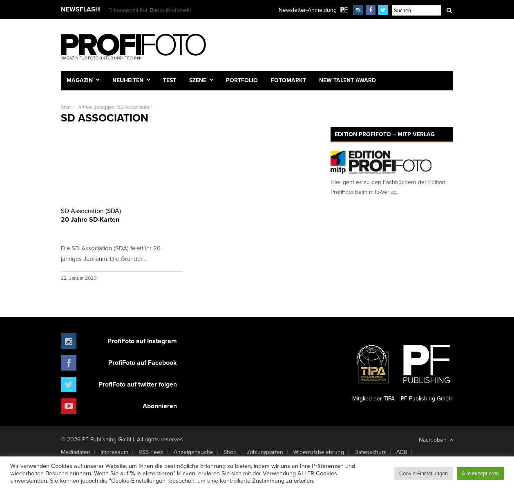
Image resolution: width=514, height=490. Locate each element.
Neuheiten (127, 80)
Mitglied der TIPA (373, 370)
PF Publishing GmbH (426, 370)
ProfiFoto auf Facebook (142, 362)
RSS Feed (151, 452)
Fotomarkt (288, 80)
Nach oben (436, 440)
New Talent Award (347, 80)
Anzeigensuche (193, 452)
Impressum (114, 452)
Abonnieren (160, 406)
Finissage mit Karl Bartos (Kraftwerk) (149, 9)
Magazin (80, 80)
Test (169, 80)
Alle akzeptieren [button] (480, 473)
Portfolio (242, 80)
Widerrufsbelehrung (318, 452)
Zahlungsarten (265, 452)
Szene (197, 80)
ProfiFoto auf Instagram (142, 341)
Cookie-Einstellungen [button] (423, 473)
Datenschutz (370, 452)
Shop (230, 452)
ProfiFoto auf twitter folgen (137, 384)
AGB (401, 452)
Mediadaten (75, 452)
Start (66, 106)
